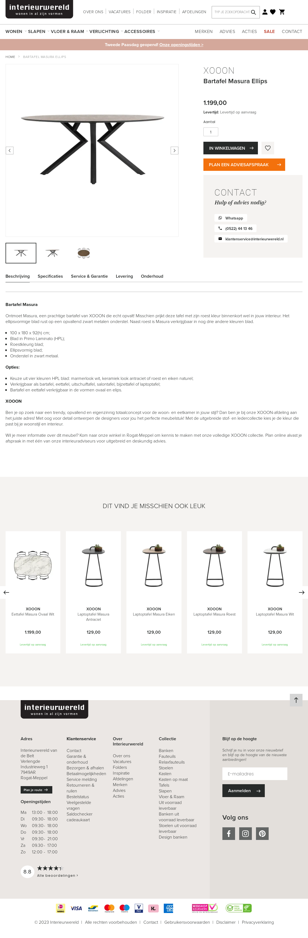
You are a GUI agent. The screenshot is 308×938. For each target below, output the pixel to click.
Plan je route (33, 789)
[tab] (22, 276)
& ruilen (80, 788)
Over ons (93, 12)
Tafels (164, 785)
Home (10, 56)
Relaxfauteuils (172, 762)
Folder (143, 12)
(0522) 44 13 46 (238, 229)
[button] (52, 253)
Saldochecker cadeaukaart (79, 817)
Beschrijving (18, 276)
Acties (249, 31)
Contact (292, 31)
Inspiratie (167, 12)
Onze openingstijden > (181, 44)
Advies (227, 31)
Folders (120, 767)
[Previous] (6, 592)
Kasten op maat (173, 779)
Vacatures (120, 12)
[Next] (301, 592)
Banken (166, 750)
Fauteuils (167, 756)
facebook (228, 833)
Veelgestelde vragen (79, 805)
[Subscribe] (243, 790)
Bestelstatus (78, 797)
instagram (245, 833)
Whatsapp (234, 218)
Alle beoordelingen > (57, 875)
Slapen (165, 791)
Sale (269, 31)
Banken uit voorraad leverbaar (176, 817)
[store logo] (39, 9)
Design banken (173, 837)
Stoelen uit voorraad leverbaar (178, 828)
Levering (124, 276)
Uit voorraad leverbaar (170, 805)
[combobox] (236, 12)
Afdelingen (194, 12)
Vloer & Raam (171, 797)
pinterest (262, 833)
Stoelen (166, 768)
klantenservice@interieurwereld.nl (254, 239)
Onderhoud (152, 276)
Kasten (165, 773)
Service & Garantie (89, 276)
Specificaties (50, 276)
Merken (203, 31)
